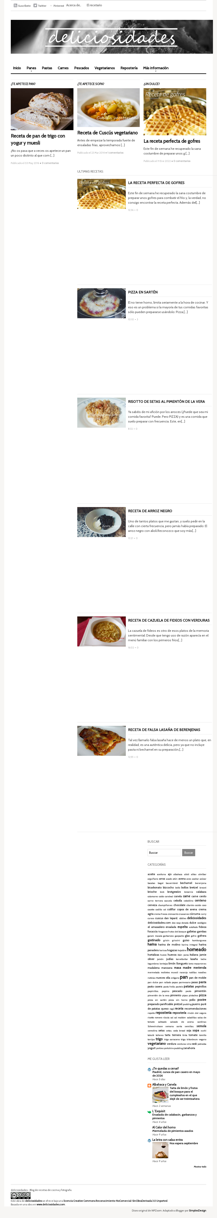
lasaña (194, 959)
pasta (202, 982)
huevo (163, 954)
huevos (172, 954)
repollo (151, 1013)
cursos (151, 918)
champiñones (165, 905)
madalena (153, 967)
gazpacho (179, 935)
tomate (193, 1035)
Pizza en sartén (142, 292)
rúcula (166, 1017)
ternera (176, 1035)
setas (161, 1030)
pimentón (200, 991)
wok (194, 1043)
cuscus (159, 918)
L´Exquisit (158, 1111)
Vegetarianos (105, 68)
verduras (181, 1044)
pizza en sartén (157, 1000)
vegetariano (157, 1043)
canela (178, 896)
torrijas (151, 1039)
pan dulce (153, 982)
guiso (186, 940)
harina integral (189, 944)
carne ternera (155, 900)
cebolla (177, 900)
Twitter (42, 5)
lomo (190, 963)
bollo (177, 887)
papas (175, 982)
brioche (152, 891)
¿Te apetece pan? (23, 84)
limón (171, 963)
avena (182, 878)
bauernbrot (171, 883)
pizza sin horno (177, 1000)
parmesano (184, 982)
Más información (154, 69)
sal (171, 1017)
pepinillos (200, 986)
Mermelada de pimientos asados (172, 1131)
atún (175, 878)
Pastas (47, 68)
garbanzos (168, 935)
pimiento (175, 995)
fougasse (163, 931)
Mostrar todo (200, 1166)
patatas (189, 986)
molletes (165, 972)
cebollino (188, 900)
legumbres (153, 963)
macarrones (200, 963)
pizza (202, 995)
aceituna (161, 874)
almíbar (202, 874)
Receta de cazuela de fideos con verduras (169, 620)
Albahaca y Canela (164, 1084)
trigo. (183, 1039)
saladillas (192, 1017)
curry (203, 914)
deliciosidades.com (159, 922)
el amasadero (156, 927)
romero (158, 1017)
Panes (30, 69)
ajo (169, 874)
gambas (201, 931)
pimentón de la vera (159, 995)
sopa (196, 1030)
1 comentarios (115, 152)
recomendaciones (195, 1008)
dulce (192, 922)
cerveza (152, 905)
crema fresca (160, 914)
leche (203, 959)
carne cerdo (198, 896)
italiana (194, 954)
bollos (184, 887)
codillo (158, 909)
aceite (151, 874)
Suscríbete (24, 5)
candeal (169, 896)
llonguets (182, 963)
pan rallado (165, 982)
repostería (179, 1013)
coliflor (171, 909)
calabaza (201, 891)
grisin (166, 940)
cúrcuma (195, 914)
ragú (172, 1008)
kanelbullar (182, 959)
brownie (188, 891)
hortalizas (153, 954)
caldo (161, 896)
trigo (159, 1039)
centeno (200, 900)
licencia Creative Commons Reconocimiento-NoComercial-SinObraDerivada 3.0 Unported (115, 1200)
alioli (186, 874)
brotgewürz (174, 891)
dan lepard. (171, 918)
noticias (151, 977)
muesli (174, 972)
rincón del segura (196, 1013)
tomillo (202, 1035)
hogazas (172, 950)
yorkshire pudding (173, 1048)
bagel (160, 883)
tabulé (151, 1035)
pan (184, 977)
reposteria (163, 1012)
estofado (193, 927)
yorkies (160, 1048)
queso (164, 1008)
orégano (175, 977)
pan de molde (197, 977)
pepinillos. (153, 991)
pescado (177, 991)
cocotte (151, 909)
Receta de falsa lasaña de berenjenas (164, 730)
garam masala (155, 935)
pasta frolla (169, 986)
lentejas (163, 963)
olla (168, 977)
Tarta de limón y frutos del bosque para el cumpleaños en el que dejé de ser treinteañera (184, 1093)
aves (188, 878)
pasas (194, 982)
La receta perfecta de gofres (172, 141)
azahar (195, 878)
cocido (198, 905)
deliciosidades (196, 918)
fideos (202, 927)
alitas (193, 874)
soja (188, 1030)
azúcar (203, 878)
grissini (176, 940)
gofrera (201, 935)
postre (201, 999)
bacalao (151, 883)
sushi (203, 1030)
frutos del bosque (177, 931)
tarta (167, 1035)
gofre (193, 935)
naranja (183, 972)
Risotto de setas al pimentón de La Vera (166, 401)
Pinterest (58, 5)
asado (169, 878)
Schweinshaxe (155, 1026)
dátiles (182, 918)
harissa (163, 950)
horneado (196, 949)
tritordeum (192, 1039)
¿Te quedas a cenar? (165, 1068)
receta (179, 1008)
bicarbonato (155, 887)
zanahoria (189, 1048)
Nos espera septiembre (184, 1143)
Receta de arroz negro (150, 511)
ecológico (201, 922)
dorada (185, 922)
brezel (202, 887)
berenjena (200, 883)
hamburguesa (199, 940)
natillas (193, 972)
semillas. (189, 1026)
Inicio (17, 68)
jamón (160, 959)
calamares (153, 896)
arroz (162, 878)
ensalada (171, 927)
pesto (188, 991)
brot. (162, 891)
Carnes (63, 68)
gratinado (154, 940)
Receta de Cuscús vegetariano (107, 133)
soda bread (179, 1030)
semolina (152, 1030)
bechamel (186, 883)
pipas (185, 995)
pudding (187, 1004)
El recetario (94, 5)
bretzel (194, 887)
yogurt (151, 1048)
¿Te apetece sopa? (90, 84)
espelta (182, 927)
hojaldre (182, 950)
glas (187, 935)
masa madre (182, 967)
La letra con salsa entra (167, 1140)
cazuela (168, 900)
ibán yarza (182, 954)
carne (186, 896)
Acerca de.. (73, 5)
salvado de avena (182, 1021)
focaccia (152, 931)
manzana (166, 967)
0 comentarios (50, 163)
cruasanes (184, 914)
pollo (192, 999)
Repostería (128, 68)
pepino (165, 991)
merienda (199, 967)
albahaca (177, 874)
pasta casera (155, 986)
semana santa (173, 1026)
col (164, 909)
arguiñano (153, 878)
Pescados (81, 68)
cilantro (190, 905)
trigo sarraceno (172, 1039)
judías (169, 959)
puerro (196, 1004)
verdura (171, 1043)
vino (189, 1044)
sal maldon (180, 1017)
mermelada (153, 972)
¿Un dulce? (152, 84)
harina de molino (169, 944)
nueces (160, 977)
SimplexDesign (197, 1210)
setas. (169, 1030)
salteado (162, 1021)
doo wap (176, 922)
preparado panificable (160, 1004)
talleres (160, 1035)
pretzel (178, 1004)
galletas (191, 931)
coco (204, 905)
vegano (202, 1039)
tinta (184, 1035)
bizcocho (168, 887)
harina (152, 944)
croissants (173, 914)
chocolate (179, 905)
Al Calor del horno (164, 1127)
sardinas (201, 1021)
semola (201, 1026)
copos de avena (187, 909)
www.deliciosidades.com (51, 1204)
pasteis (179, 986)
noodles (202, 972)
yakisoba (201, 1044)
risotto (151, 1017)
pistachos (193, 995)
